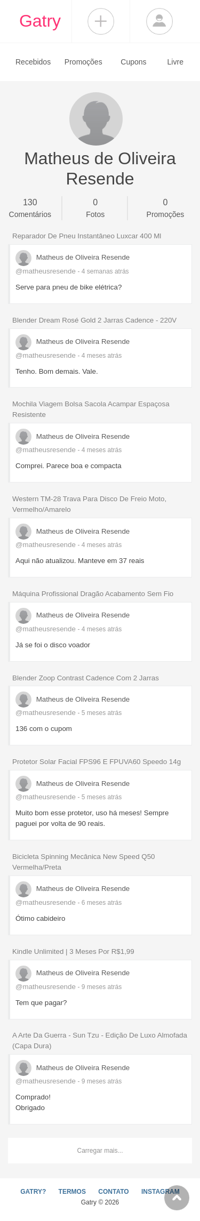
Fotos (95, 207)
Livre (175, 62)
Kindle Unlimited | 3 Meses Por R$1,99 (73, 951)
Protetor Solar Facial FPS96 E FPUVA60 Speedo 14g (96, 762)
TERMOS (72, 1191)
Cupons (133, 62)
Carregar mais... (100, 1150)
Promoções (83, 62)
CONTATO (113, 1191)
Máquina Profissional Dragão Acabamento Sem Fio (92, 594)
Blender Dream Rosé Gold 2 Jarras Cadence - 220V (94, 320)
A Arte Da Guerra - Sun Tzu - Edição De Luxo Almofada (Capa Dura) (99, 1040)
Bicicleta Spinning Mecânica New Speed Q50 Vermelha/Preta (83, 862)
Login (159, 21)
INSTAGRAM (160, 1191)
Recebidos (33, 62)
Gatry (40, 20)
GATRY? (33, 1191)
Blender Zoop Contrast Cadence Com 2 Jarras (85, 678)
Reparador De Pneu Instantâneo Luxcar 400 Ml (86, 236)
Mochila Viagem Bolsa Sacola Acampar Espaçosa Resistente (91, 409)
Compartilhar (101, 21)
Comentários (30, 207)
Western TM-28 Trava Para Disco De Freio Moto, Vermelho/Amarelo (89, 504)
